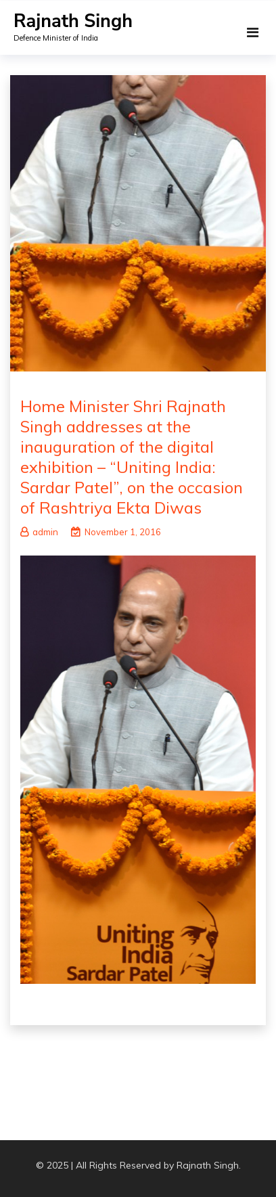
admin (39, 531)
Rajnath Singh (73, 21)
